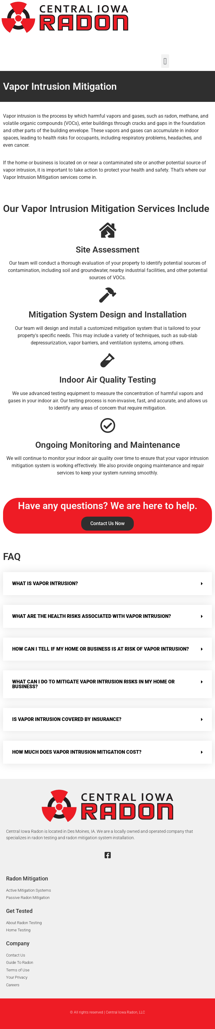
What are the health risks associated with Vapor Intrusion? (91, 616)
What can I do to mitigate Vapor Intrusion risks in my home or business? (93, 684)
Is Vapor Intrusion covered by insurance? (66, 719)
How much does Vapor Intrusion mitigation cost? (76, 752)
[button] (165, 61)
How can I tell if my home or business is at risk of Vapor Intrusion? (100, 649)
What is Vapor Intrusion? (45, 583)
